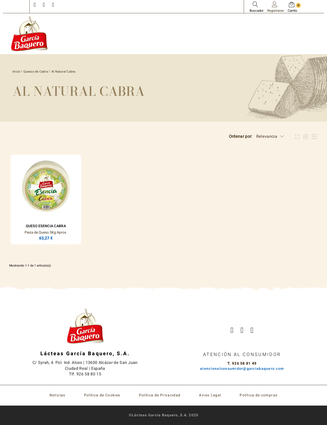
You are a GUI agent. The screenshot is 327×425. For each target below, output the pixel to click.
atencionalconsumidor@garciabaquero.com (242, 368)
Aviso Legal (210, 395)
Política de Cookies (102, 395)
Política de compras (258, 395)
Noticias (57, 395)
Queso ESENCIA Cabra (46, 226)
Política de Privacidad (160, 395)
